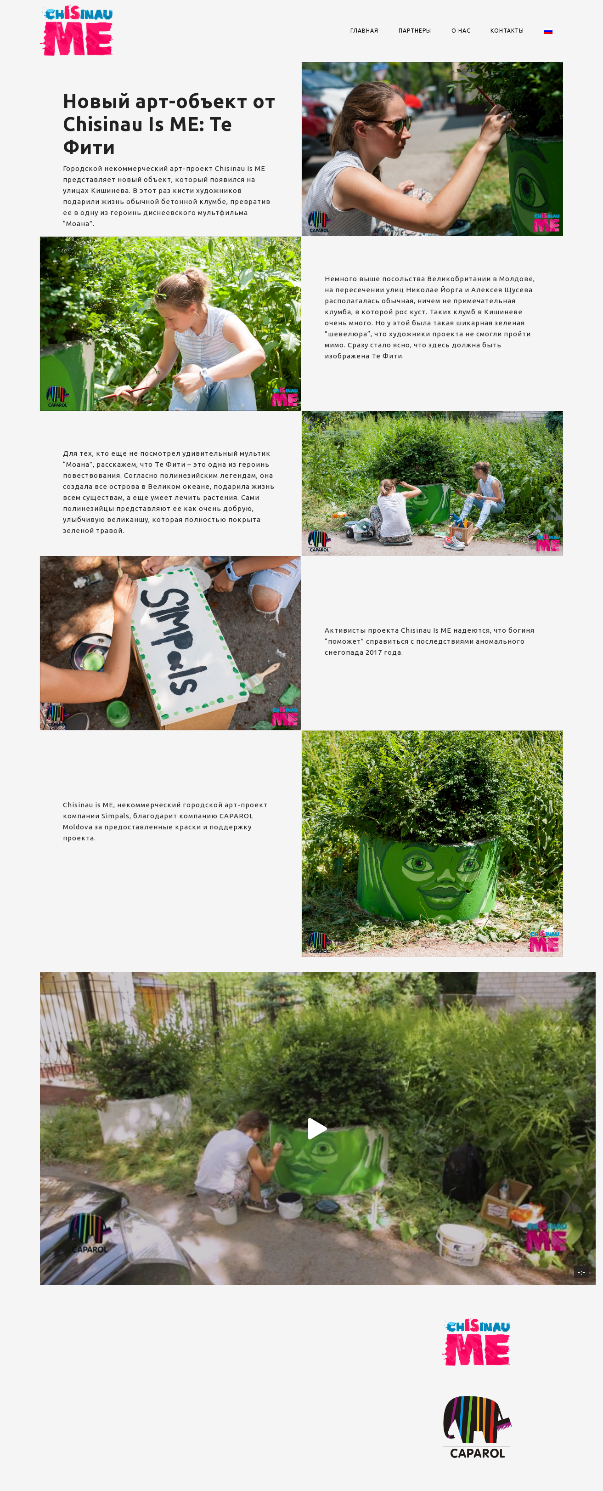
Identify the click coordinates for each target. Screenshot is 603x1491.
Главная (364, 31)
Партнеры (415, 31)
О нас (460, 31)
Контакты (507, 31)
